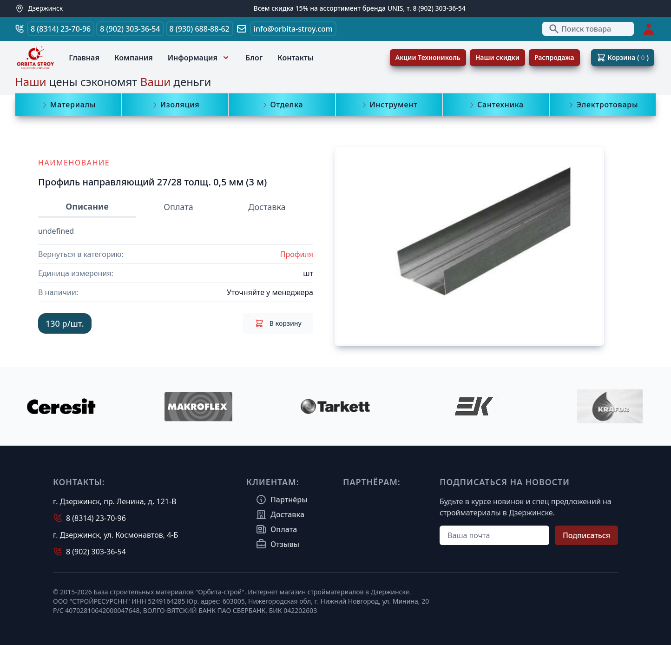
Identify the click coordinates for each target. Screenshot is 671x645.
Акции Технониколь (427, 57)
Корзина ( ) (623, 57)
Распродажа (554, 57)
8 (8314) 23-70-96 (61, 29)
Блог (254, 58)
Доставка (266, 206)
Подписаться (586, 535)
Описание (87, 206)
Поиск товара (579, 28)
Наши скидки (497, 57)
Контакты (295, 58)
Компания (133, 58)
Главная (84, 58)
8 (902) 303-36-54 (130, 29)
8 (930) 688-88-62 (200, 29)
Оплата (178, 206)
